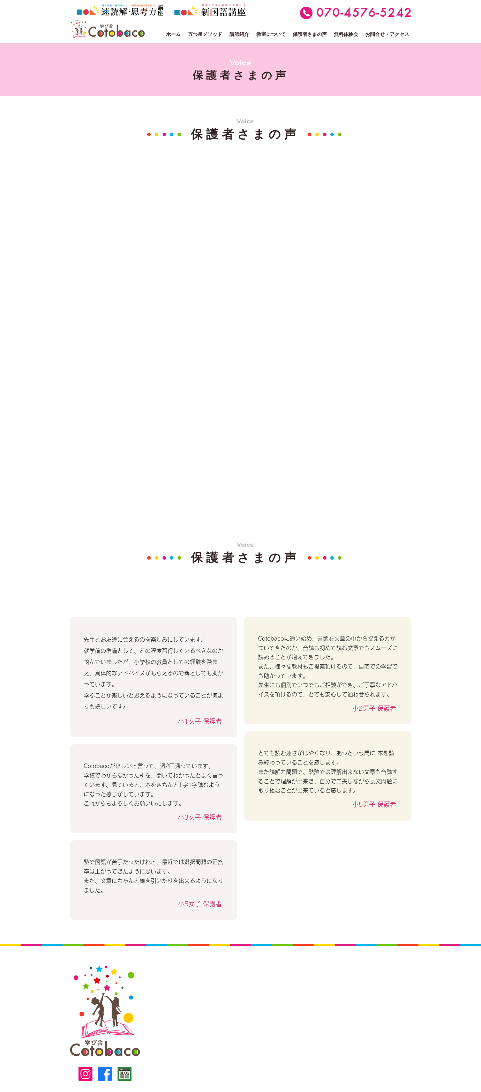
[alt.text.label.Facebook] (105, 1074)
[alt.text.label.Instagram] (85, 1074)
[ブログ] (124, 1074)
